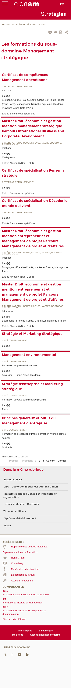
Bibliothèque (46, 630)
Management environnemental (29, 355)
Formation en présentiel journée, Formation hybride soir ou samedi (34, 435)
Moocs (7, 525)
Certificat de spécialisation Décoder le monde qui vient (34, 203)
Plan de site (17, 635)
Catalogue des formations (29, 24)
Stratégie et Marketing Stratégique (32, 334)
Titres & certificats (14, 511)
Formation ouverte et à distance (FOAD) (24, 399)
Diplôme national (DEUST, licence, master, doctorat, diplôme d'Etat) (32, 143)
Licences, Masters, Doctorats (21, 504)
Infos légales (25, 630)
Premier (13, 460)
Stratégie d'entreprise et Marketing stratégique (32, 386)
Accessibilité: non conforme (45, 635)
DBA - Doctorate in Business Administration (30, 486)
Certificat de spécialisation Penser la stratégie (33, 173)
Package (7, 148)
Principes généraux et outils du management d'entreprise (29, 420)
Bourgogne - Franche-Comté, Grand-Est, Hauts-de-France (34, 320)
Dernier (62, 460)
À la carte (7, 90)
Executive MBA (12, 479)
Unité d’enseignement (14, 340)
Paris (5, 409)
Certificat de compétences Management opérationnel (25, 77)
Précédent (27, 460)
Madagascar (9, 157)
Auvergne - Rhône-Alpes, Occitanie (21, 375)
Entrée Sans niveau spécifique (18, 113)
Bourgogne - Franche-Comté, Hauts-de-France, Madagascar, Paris (35, 269)
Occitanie (7, 447)
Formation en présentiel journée (19, 365)
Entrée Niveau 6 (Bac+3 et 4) (18, 163)
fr (62, 4)
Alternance (8, 311)
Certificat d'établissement (18, 86)
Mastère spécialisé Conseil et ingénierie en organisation (30, 495)
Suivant (50, 460)
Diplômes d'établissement (19, 518)
